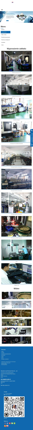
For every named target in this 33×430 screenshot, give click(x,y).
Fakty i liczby (3, 34)
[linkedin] (7, 423)
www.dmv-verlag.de (4, 363)
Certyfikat (3, 42)
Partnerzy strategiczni (5, 39)
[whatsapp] (14, 423)
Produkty (2, 352)
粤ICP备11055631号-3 (5, 385)
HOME (2, 351)
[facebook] (5, 423)
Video (2, 44)
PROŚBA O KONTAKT (5, 359)
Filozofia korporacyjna (5, 37)
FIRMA (2, 356)
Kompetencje (3, 32)
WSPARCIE (3, 355)
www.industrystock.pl (4, 364)
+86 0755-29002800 (8, 393)
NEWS (2, 357)
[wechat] (12, 423)
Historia (2, 29)
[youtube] (10, 423)
